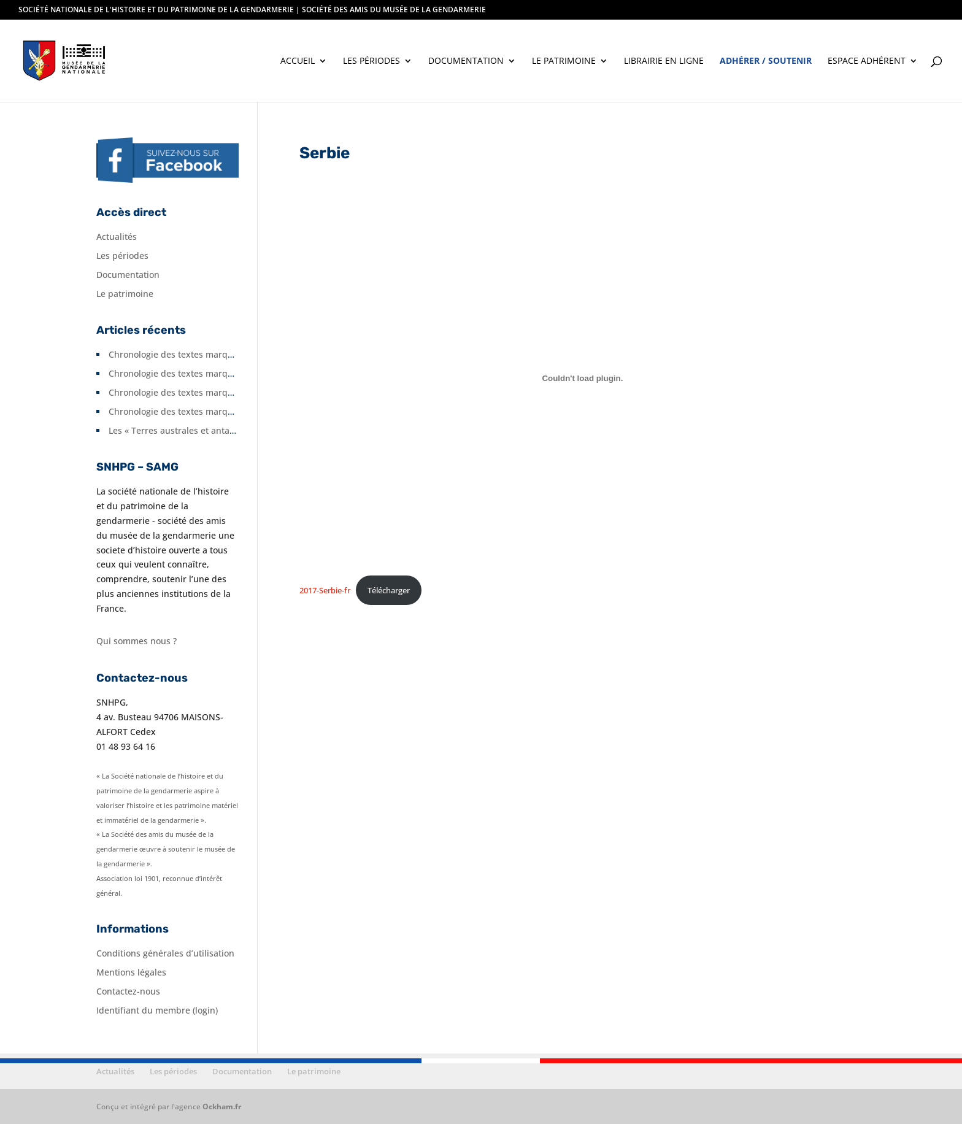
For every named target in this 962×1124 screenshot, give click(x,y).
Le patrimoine (564, 61)
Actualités (116, 236)
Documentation (466, 61)
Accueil (297, 61)
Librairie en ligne (664, 61)
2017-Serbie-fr (324, 590)
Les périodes (371, 61)
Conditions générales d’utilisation (165, 953)
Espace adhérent (867, 61)
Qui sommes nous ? (136, 641)
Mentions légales (131, 972)
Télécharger (388, 590)
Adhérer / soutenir (766, 61)
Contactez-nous (128, 991)
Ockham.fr (221, 1106)
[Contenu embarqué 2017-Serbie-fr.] (582, 378)
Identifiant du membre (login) (157, 1010)
